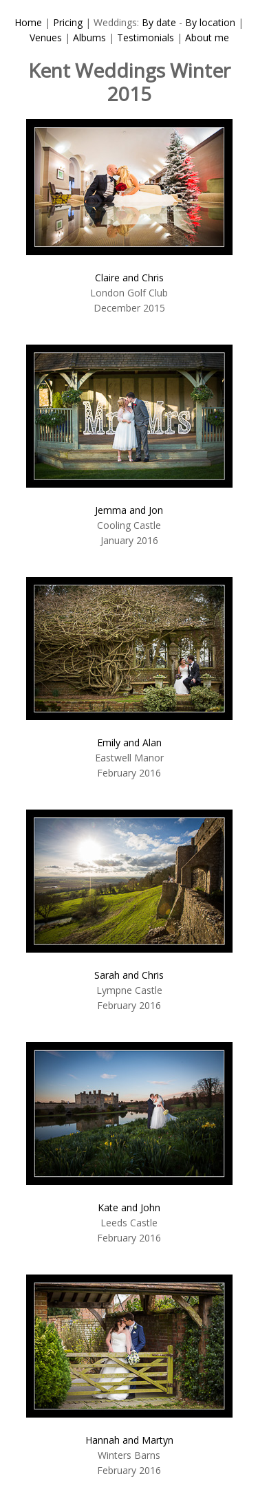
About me (207, 37)
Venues (46, 37)
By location (210, 22)
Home (28, 22)
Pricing (68, 22)
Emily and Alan (129, 742)
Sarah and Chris (129, 975)
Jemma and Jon (129, 510)
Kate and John (129, 1207)
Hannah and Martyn (129, 1439)
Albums (89, 37)
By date (159, 22)
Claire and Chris (129, 277)
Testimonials (145, 37)
